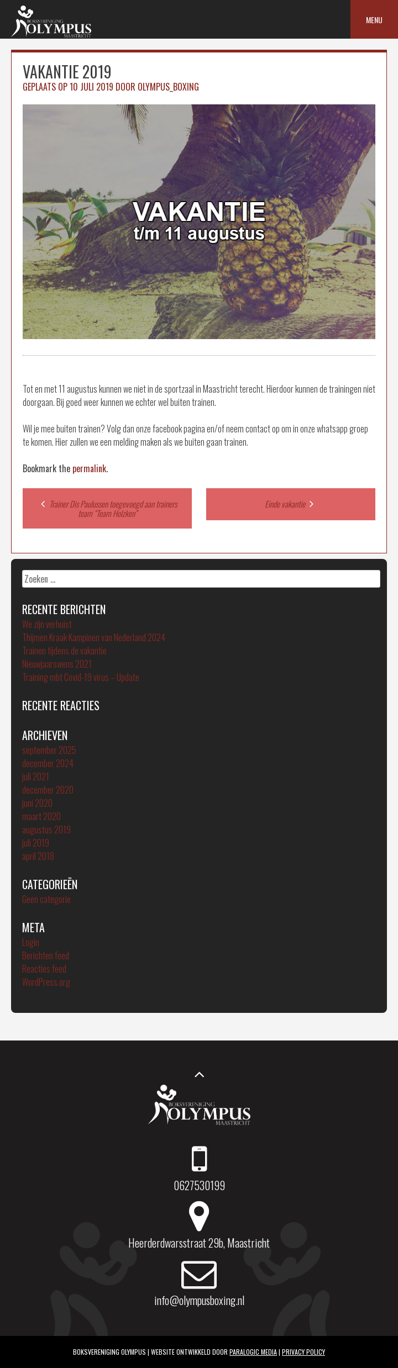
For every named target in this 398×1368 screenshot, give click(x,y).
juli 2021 (35, 776)
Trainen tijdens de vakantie (64, 650)
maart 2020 (41, 816)
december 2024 (48, 763)
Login (30, 942)
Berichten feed (45, 955)
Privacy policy (303, 1351)
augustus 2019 (46, 829)
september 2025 (49, 750)
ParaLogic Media (253, 1351)
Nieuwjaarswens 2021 (57, 663)
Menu (374, 19)
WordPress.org (46, 982)
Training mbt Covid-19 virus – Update (80, 677)
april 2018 (38, 856)
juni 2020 (37, 803)
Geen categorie (46, 899)
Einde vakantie (290, 504)
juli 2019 (35, 842)
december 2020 (48, 789)
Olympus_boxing (168, 86)
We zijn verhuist (47, 624)
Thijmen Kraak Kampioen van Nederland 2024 (93, 637)
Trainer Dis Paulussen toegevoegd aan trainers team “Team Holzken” (107, 508)
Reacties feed (44, 968)
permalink (89, 468)
